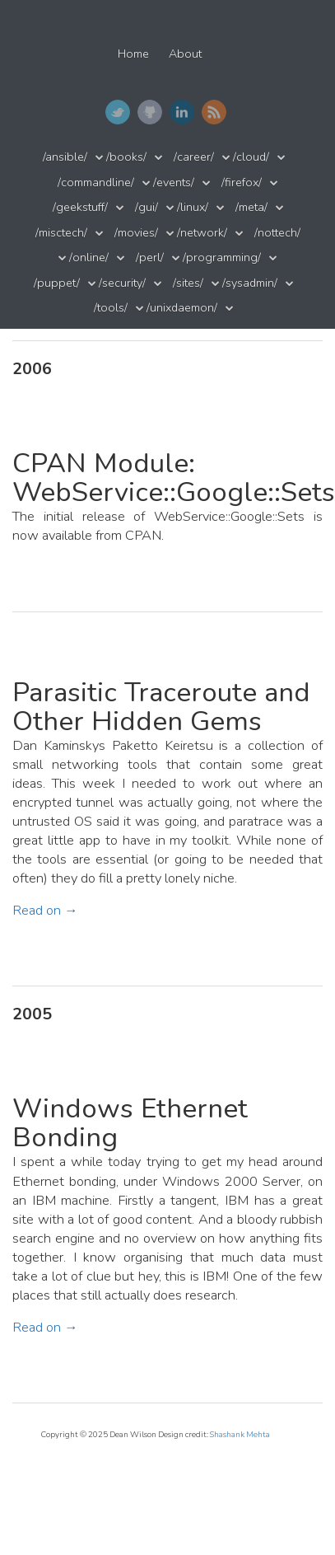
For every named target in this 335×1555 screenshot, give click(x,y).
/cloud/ (251, 157)
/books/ (126, 157)
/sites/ (188, 283)
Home (133, 54)
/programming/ (222, 257)
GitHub (149, 112)
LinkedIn (182, 112)
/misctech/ (61, 233)
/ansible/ (65, 157)
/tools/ (111, 308)
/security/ (122, 283)
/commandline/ (96, 182)
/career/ (194, 157)
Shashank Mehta (240, 1434)
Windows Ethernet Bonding (130, 1123)
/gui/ (146, 207)
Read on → (45, 910)
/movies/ (136, 233)
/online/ (89, 257)
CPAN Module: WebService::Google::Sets (173, 478)
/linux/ (192, 207)
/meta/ (251, 207)
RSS (214, 112)
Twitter (117, 112)
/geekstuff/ (80, 207)
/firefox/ (241, 182)
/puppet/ (57, 283)
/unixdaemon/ (182, 308)
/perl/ (150, 257)
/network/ (202, 233)
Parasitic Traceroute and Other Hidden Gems (161, 707)
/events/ (173, 182)
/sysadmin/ (249, 283)
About (185, 54)
